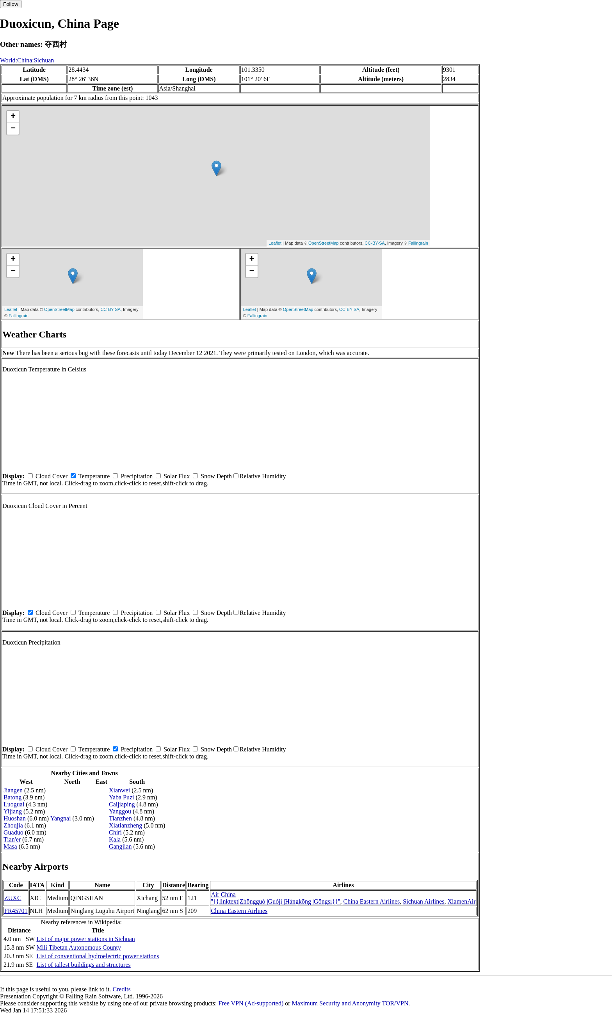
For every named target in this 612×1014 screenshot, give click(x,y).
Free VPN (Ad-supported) (250, 1003)
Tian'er (12, 839)
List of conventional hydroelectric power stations (97, 956)
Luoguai (14, 804)
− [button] (13, 129)
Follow (10, 4)
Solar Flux (177, 476)
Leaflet (275, 243)
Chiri (115, 832)
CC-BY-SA (375, 243)
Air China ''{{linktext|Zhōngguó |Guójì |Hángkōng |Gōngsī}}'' (275, 898)
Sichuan (44, 60)
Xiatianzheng (125, 825)
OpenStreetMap (323, 243)
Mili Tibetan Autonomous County (78, 947)
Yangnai (60, 818)
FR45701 (16, 910)
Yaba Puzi (121, 797)
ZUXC (12, 898)
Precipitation (137, 476)
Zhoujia (13, 825)
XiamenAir (462, 901)
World (8, 60)
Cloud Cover (52, 476)
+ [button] (13, 117)
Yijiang (13, 811)
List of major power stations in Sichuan (85, 939)
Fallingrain (418, 243)
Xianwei (119, 790)
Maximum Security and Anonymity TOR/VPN (350, 1003)
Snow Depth (216, 476)
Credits (121, 989)
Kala (115, 839)
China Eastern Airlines (371, 901)
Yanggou (120, 811)
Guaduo (13, 832)
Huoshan (15, 818)
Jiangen (13, 790)
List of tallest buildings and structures (83, 964)
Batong (12, 797)
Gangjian (120, 846)
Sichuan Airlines (423, 901)
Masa (10, 846)
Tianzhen (120, 818)
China (24, 60)
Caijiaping (122, 804)
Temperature (94, 476)
